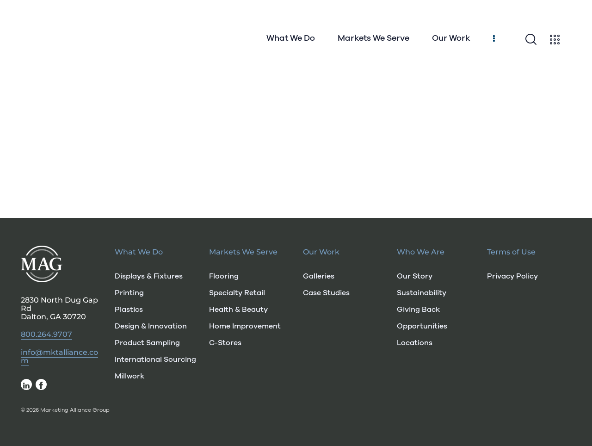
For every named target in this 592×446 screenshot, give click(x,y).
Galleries (318, 276)
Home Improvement (245, 326)
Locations (414, 343)
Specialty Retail (237, 293)
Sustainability (421, 293)
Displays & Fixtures (149, 276)
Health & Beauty (238, 309)
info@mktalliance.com (59, 356)
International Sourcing (155, 359)
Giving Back (418, 309)
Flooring (224, 276)
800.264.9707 (46, 334)
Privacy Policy (512, 276)
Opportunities (422, 326)
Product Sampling (147, 343)
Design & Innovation (151, 326)
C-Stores (225, 343)
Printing (129, 293)
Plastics (129, 309)
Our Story (414, 276)
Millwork (129, 376)
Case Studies (326, 293)
